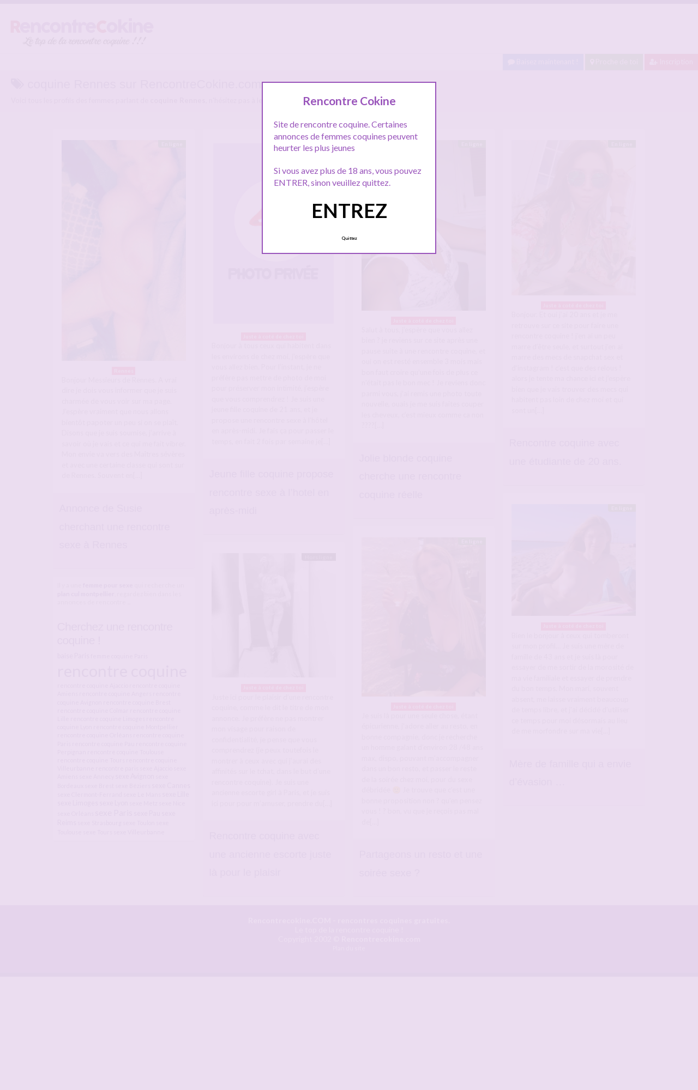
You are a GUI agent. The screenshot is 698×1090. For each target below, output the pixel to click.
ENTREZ (349, 210)
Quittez (349, 238)
